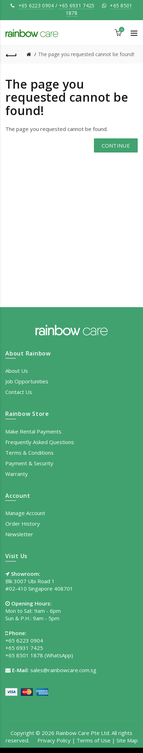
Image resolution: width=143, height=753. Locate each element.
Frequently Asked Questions (39, 442)
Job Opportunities (26, 381)
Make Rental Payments (33, 431)
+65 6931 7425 (77, 5)
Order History (22, 523)
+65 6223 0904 (36, 5)
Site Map (127, 740)
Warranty (16, 473)
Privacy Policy (54, 740)
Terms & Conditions (29, 452)
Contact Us (18, 391)
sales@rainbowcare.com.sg (63, 670)
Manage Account (25, 512)
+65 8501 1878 (24, 655)
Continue (116, 145)
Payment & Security (29, 463)
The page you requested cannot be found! (86, 54)
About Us (16, 370)
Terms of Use (94, 740)
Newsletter (19, 534)
